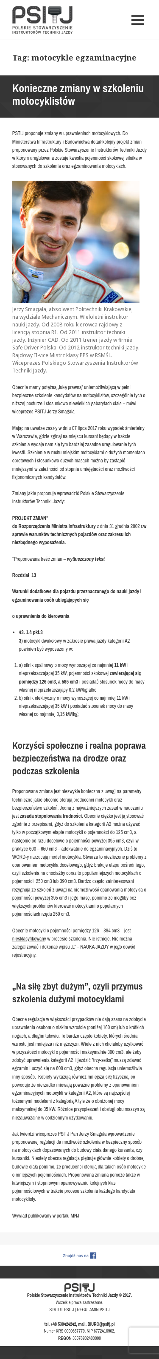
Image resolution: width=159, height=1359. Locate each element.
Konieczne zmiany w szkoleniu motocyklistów (78, 94)
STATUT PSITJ (62, 1310)
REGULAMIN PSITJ (93, 1310)
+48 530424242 (63, 1324)
